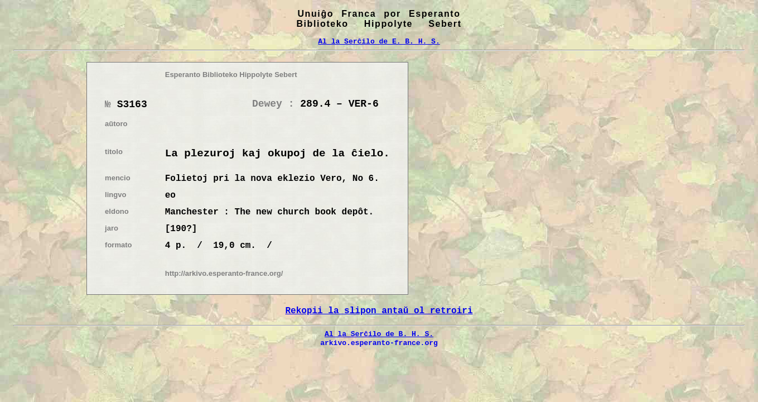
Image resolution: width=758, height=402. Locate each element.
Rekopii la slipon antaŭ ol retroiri (378, 311)
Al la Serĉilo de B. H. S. (379, 334)
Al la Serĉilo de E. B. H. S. (379, 41)
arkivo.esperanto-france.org (379, 343)
